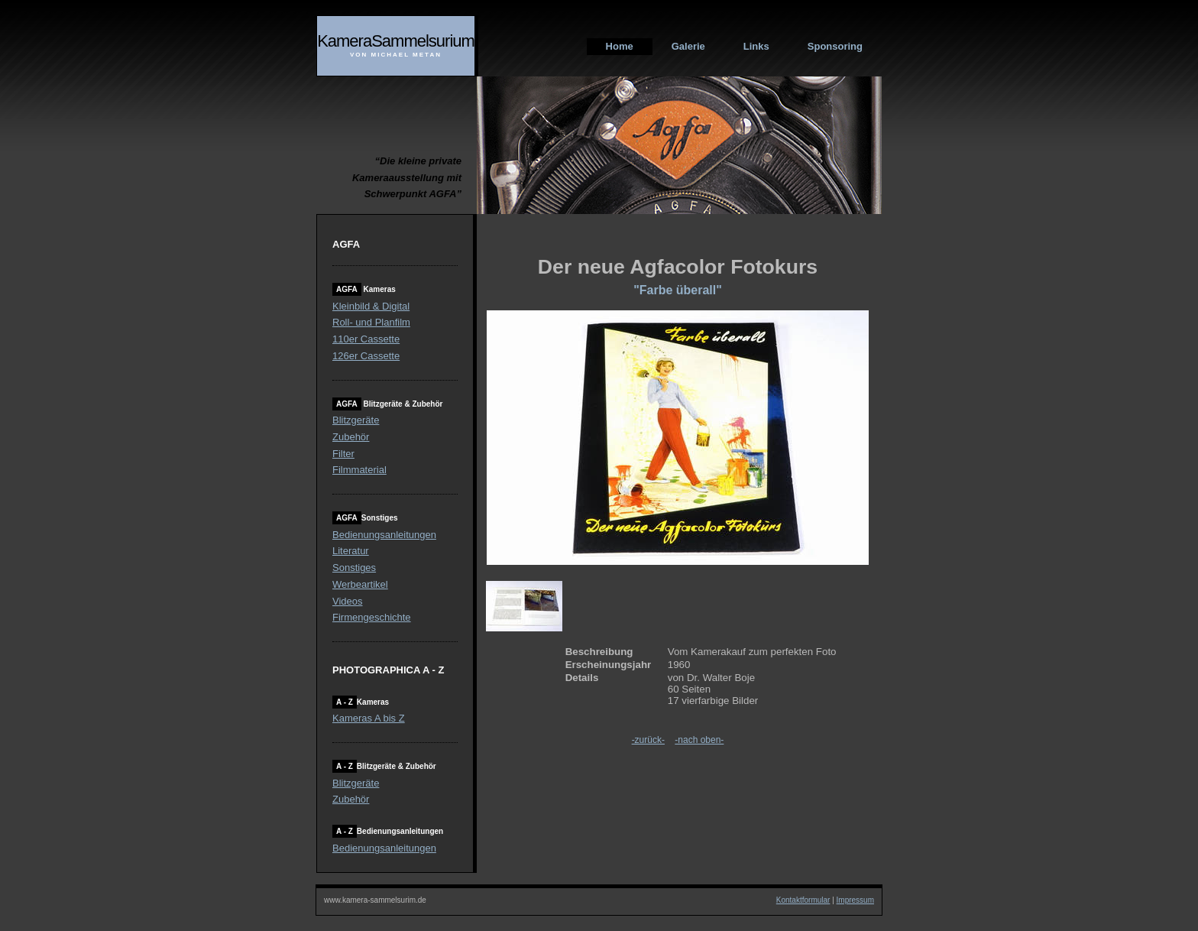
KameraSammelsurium (395, 40)
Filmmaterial (359, 469)
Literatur (350, 550)
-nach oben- (699, 740)
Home (619, 46)
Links (756, 46)
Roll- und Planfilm (371, 322)
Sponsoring (835, 46)
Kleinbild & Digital (371, 306)
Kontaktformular (803, 900)
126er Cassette (366, 356)
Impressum (855, 900)
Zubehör (350, 437)
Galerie (688, 46)
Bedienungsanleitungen (384, 534)
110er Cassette (366, 339)
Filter (343, 453)
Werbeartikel (360, 584)
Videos (347, 601)
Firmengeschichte (371, 617)
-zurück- (648, 740)
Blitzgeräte (355, 420)
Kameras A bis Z (368, 718)
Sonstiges (354, 567)
